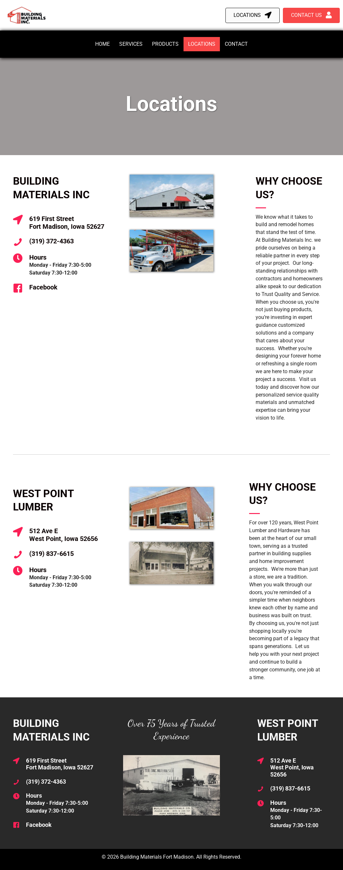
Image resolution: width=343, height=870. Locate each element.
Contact (236, 44)
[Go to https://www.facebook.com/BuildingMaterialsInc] (61, 288)
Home (102, 44)
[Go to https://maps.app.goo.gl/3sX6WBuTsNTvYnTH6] (61, 535)
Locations (201, 44)
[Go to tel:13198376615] (61, 554)
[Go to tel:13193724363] (61, 242)
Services (131, 44)
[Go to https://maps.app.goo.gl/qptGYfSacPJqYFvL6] (61, 223)
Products (165, 44)
